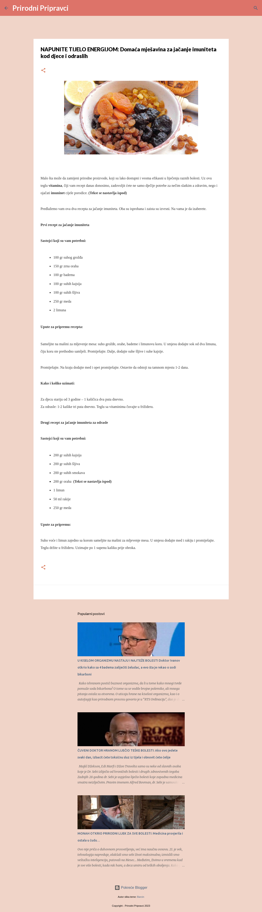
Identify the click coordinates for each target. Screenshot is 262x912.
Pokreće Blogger (131, 887)
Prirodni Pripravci (41, 8)
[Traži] (75, 8)
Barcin (140, 896)
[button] (43, 71)
